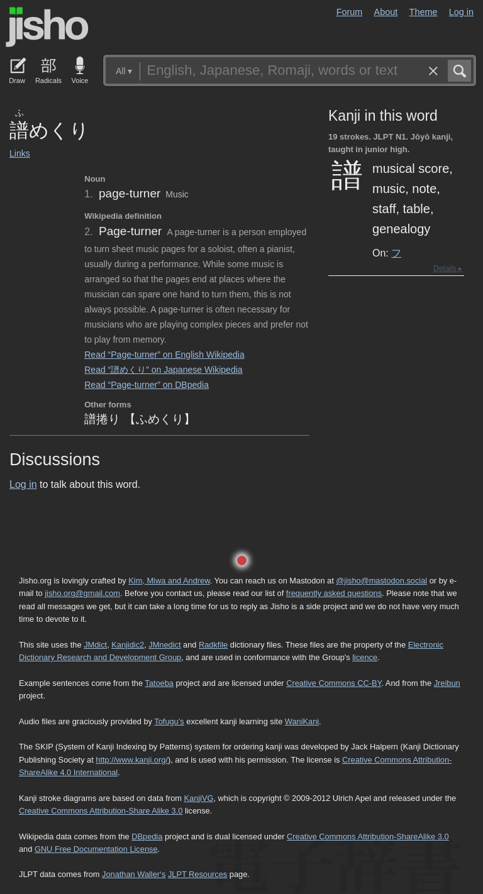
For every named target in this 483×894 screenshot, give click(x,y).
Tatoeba (159, 683)
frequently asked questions (334, 593)
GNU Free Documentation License (96, 849)
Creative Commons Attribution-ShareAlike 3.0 (367, 836)
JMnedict (164, 644)
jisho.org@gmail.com (82, 593)
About (386, 12)
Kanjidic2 (127, 644)
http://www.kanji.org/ (132, 759)
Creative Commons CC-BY (333, 683)
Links (19, 153)
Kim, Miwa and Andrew (168, 580)
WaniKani (302, 721)
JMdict (95, 644)
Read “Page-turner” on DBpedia (146, 385)
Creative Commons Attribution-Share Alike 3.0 (100, 810)
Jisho (47, 27)
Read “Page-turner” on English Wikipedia (164, 355)
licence (364, 657)
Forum (349, 12)
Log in (461, 12)
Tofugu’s (169, 721)
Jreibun (447, 683)
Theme (423, 12)
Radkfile (213, 644)
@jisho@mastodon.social (381, 580)
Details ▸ (447, 268)
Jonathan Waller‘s (133, 874)
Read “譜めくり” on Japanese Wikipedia (163, 370)
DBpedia (146, 836)
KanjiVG (198, 798)
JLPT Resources (197, 874)
